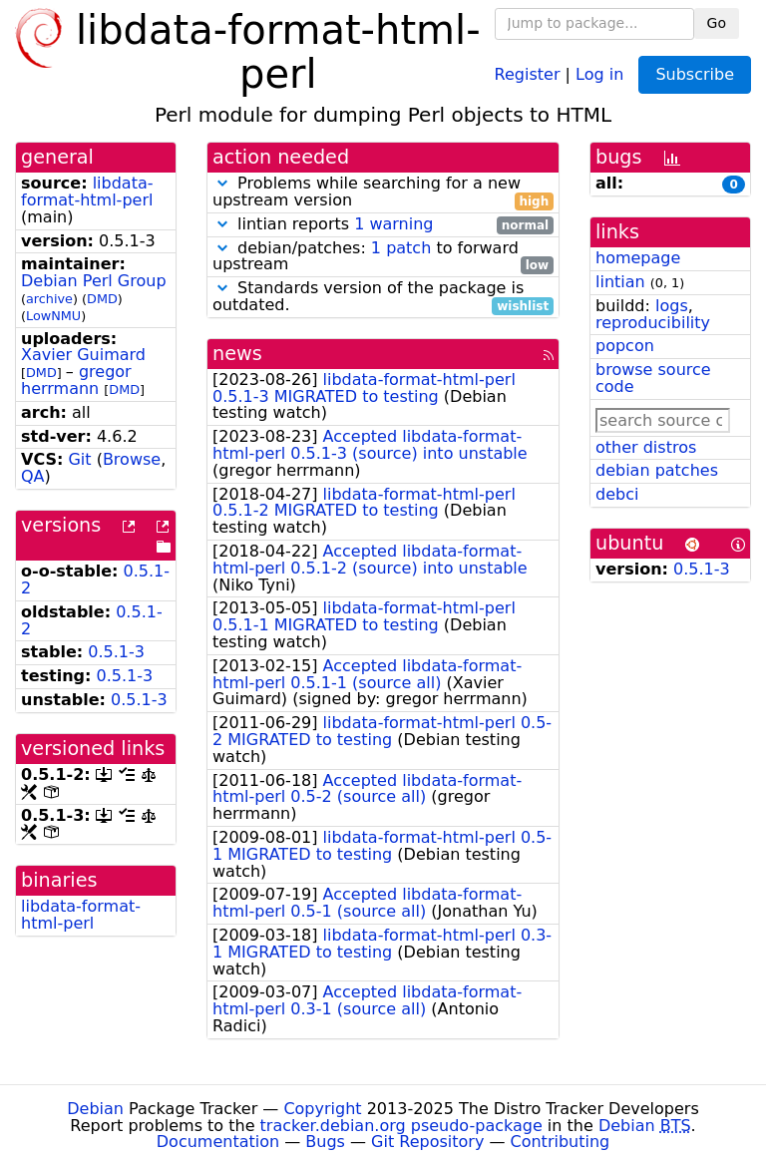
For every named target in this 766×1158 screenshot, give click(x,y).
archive (49, 298)
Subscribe (694, 74)
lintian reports (383, 224)
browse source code (653, 378)
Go (716, 23)
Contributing (560, 1141)
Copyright (322, 1108)
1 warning (393, 223)
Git (79, 459)
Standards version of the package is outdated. (383, 297)
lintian (620, 281)
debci (616, 494)
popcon (624, 345)
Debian (95, 1108)
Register (528, 73)
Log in (599, 73)
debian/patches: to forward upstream (383, 257)
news (237, 353)
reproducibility (652, 322)
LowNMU (53, 315)
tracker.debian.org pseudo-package (401, 1125)
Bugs (325, 1141)
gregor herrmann (76, 380)
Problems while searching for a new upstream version (383, 192)
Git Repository (427, 1141)
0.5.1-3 (116, 651)
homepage (637, 257)
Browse (132, 459)
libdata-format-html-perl (87, 191)
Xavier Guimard (83, 354)
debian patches (656, 470)
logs (671, 305)
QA (33, 476)
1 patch (401, 247)
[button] (222, 183)
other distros (645, 447)
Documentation (218, 1141)
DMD (102, 298)
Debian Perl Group (94, 280)
